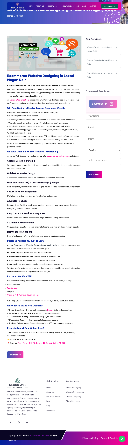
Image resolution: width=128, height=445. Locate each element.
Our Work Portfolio (54, 403)
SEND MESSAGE (94, 174)
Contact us (50, 416)
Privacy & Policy (90, 438)
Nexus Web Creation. (40, 436)
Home (10, 18)
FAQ (48, 407)
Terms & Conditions (110, 438)
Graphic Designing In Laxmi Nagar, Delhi (102, 65)
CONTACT (92, 6)
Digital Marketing (73, 407)
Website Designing (73, 394)
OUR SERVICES (52, 6)
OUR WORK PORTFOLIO (70, 6)
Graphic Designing (73, 403)
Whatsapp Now (109, 6)
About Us (50, 398)
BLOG (84, 6)
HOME (31, 6)
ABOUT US (40, 6)
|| (99, 438)
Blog (48, 412)
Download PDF (102, 109)
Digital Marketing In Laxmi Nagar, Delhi (102, 78)
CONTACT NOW (15, 361)
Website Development (75, 398)
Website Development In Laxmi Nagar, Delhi (102, 52)
